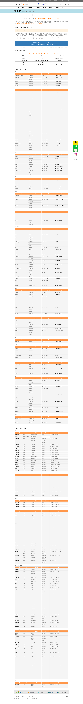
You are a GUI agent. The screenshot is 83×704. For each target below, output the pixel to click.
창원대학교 (17, 626)
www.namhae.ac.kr (58, 320)
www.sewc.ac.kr (58, 83)
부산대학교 (17, 579)
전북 (60, 0)
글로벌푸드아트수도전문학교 (59, 64)
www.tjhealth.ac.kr (58, 195)
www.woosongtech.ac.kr (59, 199)
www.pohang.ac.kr (58, 285)
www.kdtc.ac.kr (58, 234)
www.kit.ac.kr (57, 292)
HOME (60, 4)
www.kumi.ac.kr (58, 249)
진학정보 (44, 7)
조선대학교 (17, 642)
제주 (65, 0)
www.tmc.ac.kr (57, 294)
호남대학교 (17, 644)
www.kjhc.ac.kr (58, 364)
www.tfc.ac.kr (57, 260)
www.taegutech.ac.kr (59, 256)
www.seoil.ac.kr (58, 81)
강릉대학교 (17, 502)
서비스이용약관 (23, 696)
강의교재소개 (31, 7)
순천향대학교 (17, 549)
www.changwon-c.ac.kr (59, 330)
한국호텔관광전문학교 (41, 64)
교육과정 (38, 7)
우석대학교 (17, 652)
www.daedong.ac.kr (58, 313)
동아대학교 (17, 571)
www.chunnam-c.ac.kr (59, 411)
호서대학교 (17, 560)
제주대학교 (17, 684)
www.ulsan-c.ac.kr (58, 341)
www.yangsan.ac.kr (58, 324)
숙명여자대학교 (17, 464)
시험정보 (51, 7)
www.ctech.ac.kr (58, 186)
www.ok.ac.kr (57, 188)
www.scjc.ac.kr (57, 407)
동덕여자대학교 (17, 450)
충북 (52, 0)
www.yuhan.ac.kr (58, 139)
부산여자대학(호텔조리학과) (59, 55)
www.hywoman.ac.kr (58, 85)
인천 (31, 0)
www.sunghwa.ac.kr (58, 397)
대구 (44, 0)
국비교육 (57, 7)
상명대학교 (17, 454)
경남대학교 (17, 614)
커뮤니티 (63, 7)
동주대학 (23, 62)
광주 (55, 0)
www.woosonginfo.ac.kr (59, 205)
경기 (34, 0)
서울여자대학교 (17, 460)
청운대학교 (17, 555)
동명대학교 (59, 62)
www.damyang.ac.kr (58, 386)
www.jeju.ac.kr (57, 418)
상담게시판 (67, 4)
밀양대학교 (17, 620)
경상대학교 (17, 616)
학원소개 (17, 7)
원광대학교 (17, 648)
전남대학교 (17, 636)
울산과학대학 (41, 58)
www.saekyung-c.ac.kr (59, 166)
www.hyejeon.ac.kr (58, 220)
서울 (68, 0)
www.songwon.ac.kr (58, 373)
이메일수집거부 (33, 696)
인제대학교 (17, 622)
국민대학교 (17, 444)
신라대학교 (17, 581)
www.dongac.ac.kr (58, 388)
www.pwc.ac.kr (58, 307)
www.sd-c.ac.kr (58, 278)
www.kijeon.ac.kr (58, 355)
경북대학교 (17, 583)
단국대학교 (17, 446)
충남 (50, 0)
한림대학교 (17, 506)
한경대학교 (17, 495)
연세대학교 (17, 466)
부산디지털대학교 (23, 64)
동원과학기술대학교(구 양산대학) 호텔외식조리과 (41, 60)
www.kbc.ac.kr (57, 247)
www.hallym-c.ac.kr (58, 170)
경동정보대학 (24, 58)
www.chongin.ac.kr (58, 357)
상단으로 (67, 696)
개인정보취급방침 (16, 696)
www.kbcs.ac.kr (58, 237)
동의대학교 (17, 577)
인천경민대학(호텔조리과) (24, 60)
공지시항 (63, 4)
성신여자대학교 (17, 462)
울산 (42, 0)
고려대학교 (17, 434)
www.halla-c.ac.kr (58, 422)
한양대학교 (17, 470)
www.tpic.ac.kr (57, 268)
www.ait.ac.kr (57, 280)
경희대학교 (17, 438)
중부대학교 (17, 551)
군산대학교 (17, 646)
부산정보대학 (24, 55)
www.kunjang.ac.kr (58, 348)
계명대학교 (17, 585)
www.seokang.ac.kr (58, 368)
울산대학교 (17, 587)
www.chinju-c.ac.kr (58, 328)
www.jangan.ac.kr (58, 141)
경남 (37, 0)
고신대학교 (17, 569)
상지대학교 (17, 504)
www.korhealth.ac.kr (58, 75)
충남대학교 (17, 515)
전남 (57, 0)
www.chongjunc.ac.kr (59, 184)
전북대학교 (17, 656)
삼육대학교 (17, 452)
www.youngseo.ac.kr (58, 164)
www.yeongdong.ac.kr (59, 168)
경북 (39, 0)
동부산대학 (41, 55)
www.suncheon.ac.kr (58, 401)
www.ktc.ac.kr (57, 145)
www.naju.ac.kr (58, 380)
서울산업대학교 (17, 458)
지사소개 (23, 7)
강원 (63, 0)
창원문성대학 (41, 62)
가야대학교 (17, 589)
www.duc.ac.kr (57, 158)
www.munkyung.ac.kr (59, 272)
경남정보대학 (59, 60)
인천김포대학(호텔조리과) (59, 58)
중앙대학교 (17, 491)
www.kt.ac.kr (57, 156)
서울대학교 (17, 456)
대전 (47, 0)
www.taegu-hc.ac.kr (58, 264)
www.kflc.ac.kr (57, 241)
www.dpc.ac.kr (57, 296)
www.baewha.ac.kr (58, 77)
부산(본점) (28, 0)
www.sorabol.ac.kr (58, 276)
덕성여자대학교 (17, 448)
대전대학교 (17, 513)
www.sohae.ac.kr (58, 350)
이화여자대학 (17, 468)
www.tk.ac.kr (57, 254)
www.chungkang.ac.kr (59, 143)
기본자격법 (28, 696)
